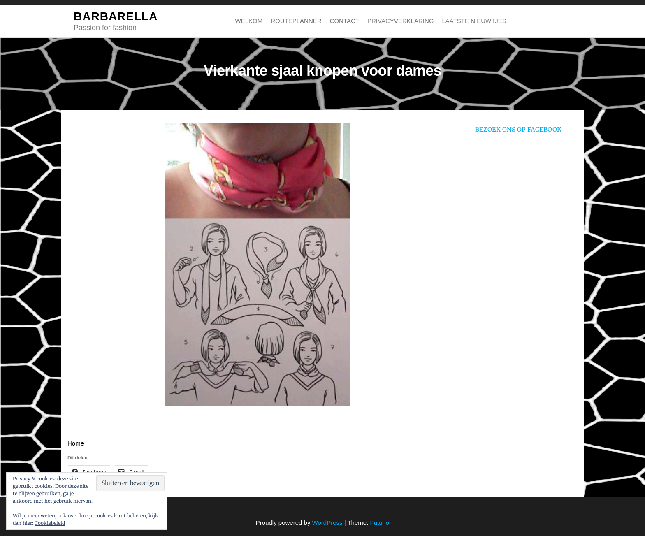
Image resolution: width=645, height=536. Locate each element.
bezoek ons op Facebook (518, 129)
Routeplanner (296, 20)
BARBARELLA (116, 16)
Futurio (379, 522)
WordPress (327, 522)
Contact (344, 20)
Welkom (249, 20)
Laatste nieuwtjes (474, 20)
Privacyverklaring (400, 20)
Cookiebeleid (50, 523)
